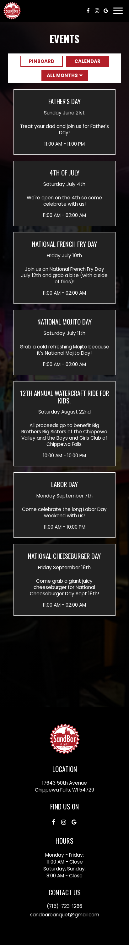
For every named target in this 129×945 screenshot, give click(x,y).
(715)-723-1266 (64, 906)
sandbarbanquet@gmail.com (64, 914)
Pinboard (37, 61)
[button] (64, 121)
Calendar (83, 61)
